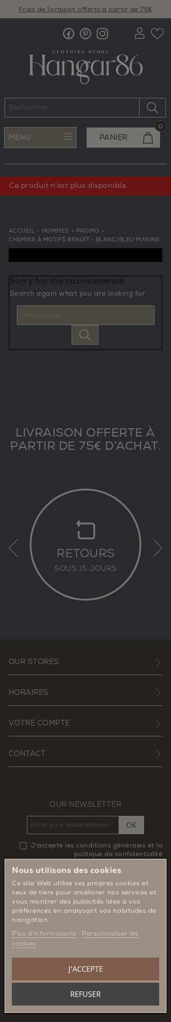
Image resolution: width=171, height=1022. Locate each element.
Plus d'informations (44, 933)
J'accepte (85, 969)
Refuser (85, 994)
